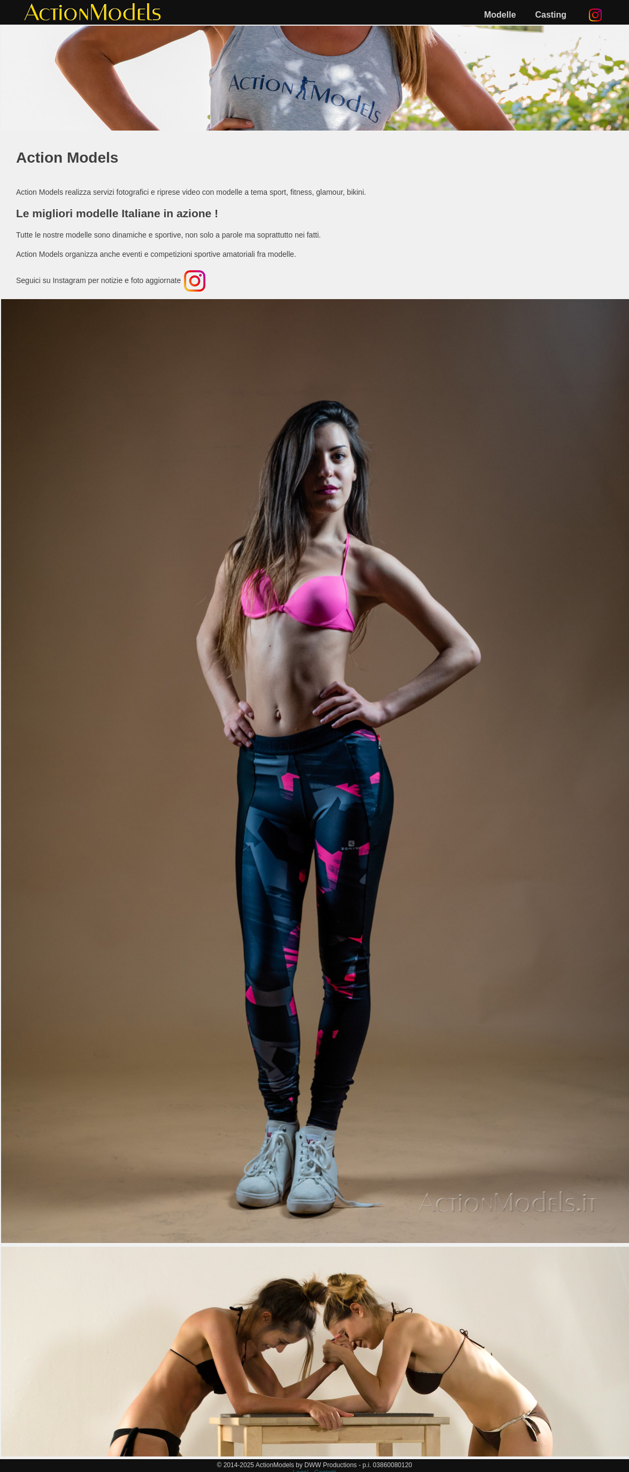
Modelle (500, 14)
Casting (550, 14)
